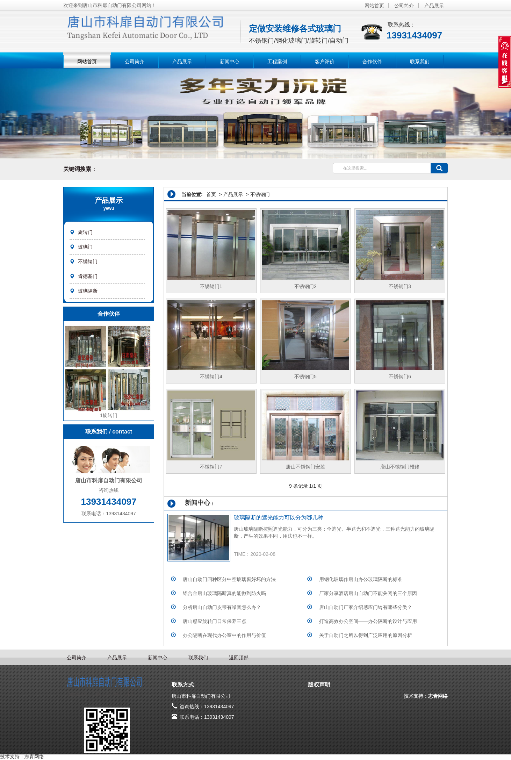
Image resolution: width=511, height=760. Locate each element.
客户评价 (324, 61)
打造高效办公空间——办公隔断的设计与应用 (368, 621)
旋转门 (85, 232)
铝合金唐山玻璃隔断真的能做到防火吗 (224, 593)
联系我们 (420, 61)
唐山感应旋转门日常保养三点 (214, 621)
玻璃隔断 (88, 291)
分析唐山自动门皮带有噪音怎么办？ (222, 607)
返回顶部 (239, 657)
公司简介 (404, 5)
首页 (211, 194)
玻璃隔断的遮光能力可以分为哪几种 (278, 518)
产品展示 (434, 5)
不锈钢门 (88, 261)
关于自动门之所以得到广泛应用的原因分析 (365, 635)
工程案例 (277, 61)
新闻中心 (229, 61)
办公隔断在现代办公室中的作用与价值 (224, 635)
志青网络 (438, 696)
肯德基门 (88, 276)
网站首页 (374, 5)
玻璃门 (85, 247)
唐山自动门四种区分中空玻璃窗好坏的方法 (229, 579)
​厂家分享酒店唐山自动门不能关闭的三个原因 (368, 593)
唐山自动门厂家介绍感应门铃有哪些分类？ (365, 607)
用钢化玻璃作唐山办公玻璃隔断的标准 (360, 579)
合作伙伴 (372, 61)
